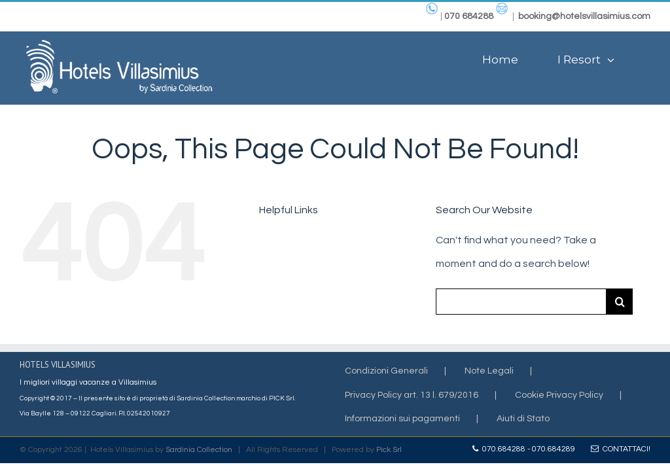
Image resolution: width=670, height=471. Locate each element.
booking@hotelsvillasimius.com (584, 16)
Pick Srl (389, 449)
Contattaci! (620, 449)
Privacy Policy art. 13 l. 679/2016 (411, 395)
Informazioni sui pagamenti (402, 418)
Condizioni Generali (386, 370)
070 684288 (468, 16)
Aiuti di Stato (523, 418)
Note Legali (489, 370)
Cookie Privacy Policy (559, 395)
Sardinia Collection (199, 449)
